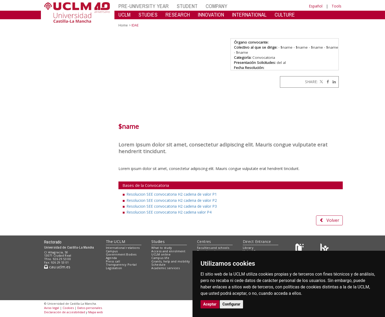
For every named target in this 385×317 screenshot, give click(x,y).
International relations (123, 248)
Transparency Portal (121, 264)
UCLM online (161, 254)
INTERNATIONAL (249, 14)
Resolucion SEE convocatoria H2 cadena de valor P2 (171, 200)
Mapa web (95, 312)
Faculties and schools (213, 248)
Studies (158, 241)
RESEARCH (177, 14)
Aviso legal (51, 308)
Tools (336, 6)
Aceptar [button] (210, 304)
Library (248, 248)
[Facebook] (326, 81)
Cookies (68, 308)
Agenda (111, 258)
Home (123, 25)
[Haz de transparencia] (300, 248)
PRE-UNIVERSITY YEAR (143, 6)
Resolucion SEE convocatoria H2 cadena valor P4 (168, 212)
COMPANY (216, 6)
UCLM (124, 14)
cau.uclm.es (57, 266)
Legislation (114, 268)
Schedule (158, 264)
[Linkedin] (333, 81)
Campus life (160, 258)
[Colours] (324, 248)
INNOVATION (211, 14)
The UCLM (115, 241)
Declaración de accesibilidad (64, 312)
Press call (113, 261)
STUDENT (187, 6)
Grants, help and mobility (170, 261)
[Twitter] (321, 81)
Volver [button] (329, 220)
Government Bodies (121, 254)
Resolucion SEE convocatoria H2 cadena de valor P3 (171, 206)
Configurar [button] (231, 304)
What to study (161, 248)
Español (315, 6)
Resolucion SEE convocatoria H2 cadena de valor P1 (171, 194)
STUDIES (147, 14)
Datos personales (89, 308)
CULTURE (285, 14)
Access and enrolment (168, 251)
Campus (112, 251)
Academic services (165, 268)
